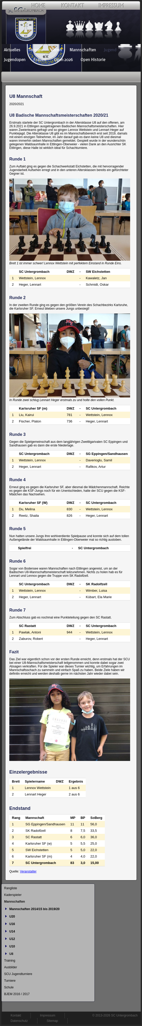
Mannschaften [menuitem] (83, 49)
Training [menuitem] (9, 960)
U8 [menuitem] (11, 954)
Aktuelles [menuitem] (12, 49)
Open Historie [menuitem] (93, 59)
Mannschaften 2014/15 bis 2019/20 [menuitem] (34, 909)
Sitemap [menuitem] (52, 1021)
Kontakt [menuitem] (16, 1015)
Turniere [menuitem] (9, 980)
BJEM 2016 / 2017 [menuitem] (17, 994)
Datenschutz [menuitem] (19, 1021)
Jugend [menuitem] (110, 49)
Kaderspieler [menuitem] (12, 895)
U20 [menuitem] (12, 916)
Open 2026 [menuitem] (63, 59)
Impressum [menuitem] (47, 1015)
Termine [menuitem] (35, 49)
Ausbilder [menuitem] (10, 967)
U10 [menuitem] (12, 946)
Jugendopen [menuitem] (15, 59)
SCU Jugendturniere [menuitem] (18, 974)
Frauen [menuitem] (39, 59)
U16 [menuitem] (12, 924)
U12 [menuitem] (12, 939)
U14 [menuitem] (12, 931)
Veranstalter (28, 871)
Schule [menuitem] (9, 987)
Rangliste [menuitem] (10, 888)
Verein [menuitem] (56, 49)
